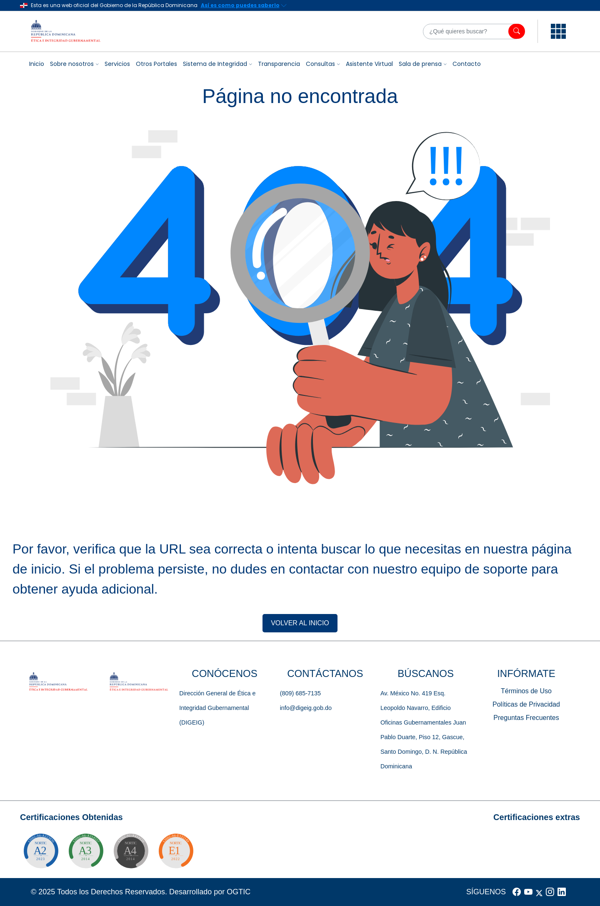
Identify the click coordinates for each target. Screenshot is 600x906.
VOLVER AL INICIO (300, 623)
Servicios (117, 64)
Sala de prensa (420, 64)
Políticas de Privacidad (526, 704)
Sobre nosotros (72, 64)
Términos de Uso (526, 691)
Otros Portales (156, 64)
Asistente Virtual (369, 64)
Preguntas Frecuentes (526, 717)
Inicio (36, 64)
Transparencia (279, 64)
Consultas (320, 64)
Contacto (466, 64)
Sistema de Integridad (215, 64)
